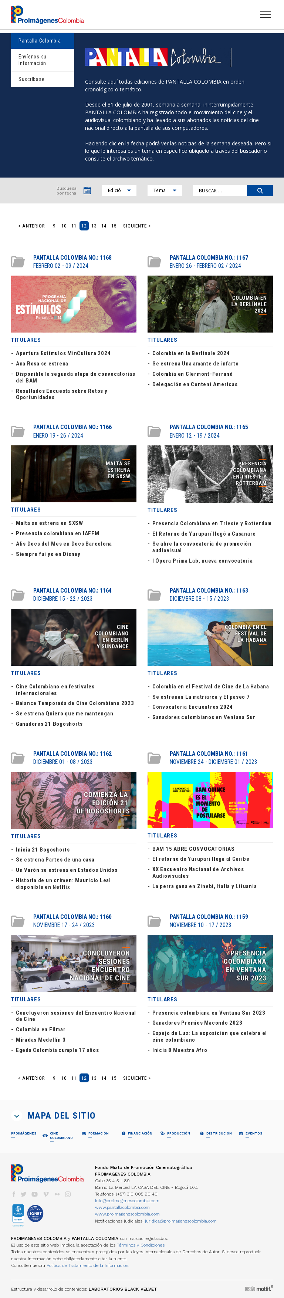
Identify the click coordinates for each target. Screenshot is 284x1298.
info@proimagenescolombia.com (127, 1200)
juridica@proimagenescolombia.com (181, 1221)
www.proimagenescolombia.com (127, 1214)
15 (113, 226)
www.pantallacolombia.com (122, 1207)
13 (94, 226)
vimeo (46, 1194)
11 (74, 226)
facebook (13, 1194)
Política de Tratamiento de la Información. (88, 1265)
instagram (68, 1194)
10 (64, 226)
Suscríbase (31, 79)
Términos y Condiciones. (141, 1245)
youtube (34, 1194)
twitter (23, 1194)
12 (84, 226)
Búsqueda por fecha (67, 190)
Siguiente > (137, 226)
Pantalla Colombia (39, 41)
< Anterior (31, 226)
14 (103, 226)
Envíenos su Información (32, 60)
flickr (57, 1194)
